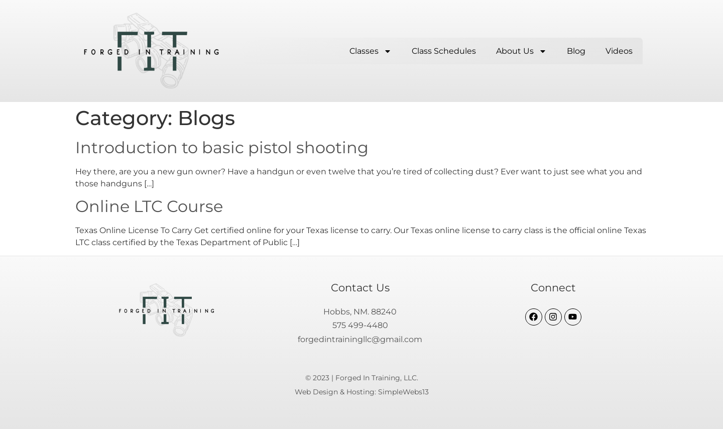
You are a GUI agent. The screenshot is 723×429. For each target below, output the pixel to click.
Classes (370, 51)
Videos (619, 51)
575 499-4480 (360, 325)
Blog (576, 51)
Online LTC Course (149, 206)
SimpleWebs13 (403, 391)
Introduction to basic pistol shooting (222, 147)
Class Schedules (444, 51)
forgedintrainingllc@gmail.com (360, 339)
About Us (521, 51)
